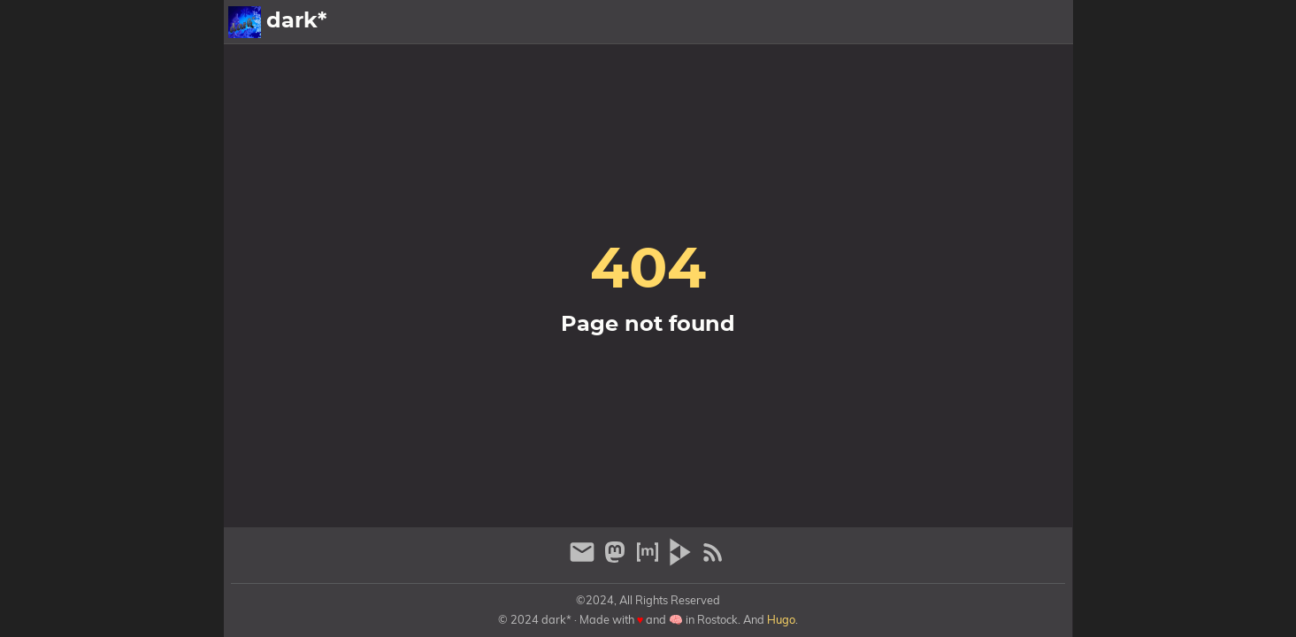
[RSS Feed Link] (713, 560)
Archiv (1042, 22)
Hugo (781, 619)
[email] (584, 560)
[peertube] (682, 560)
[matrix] (649, 560)
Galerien (931, 22)
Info (990, 22)
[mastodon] (617, 560)
